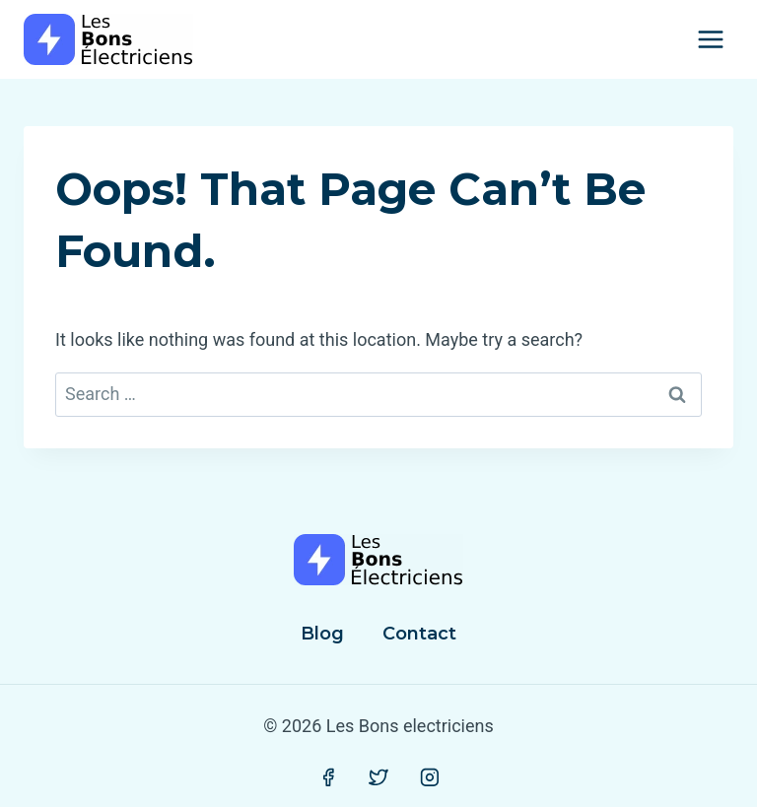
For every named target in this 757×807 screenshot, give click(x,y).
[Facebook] (328, 777)
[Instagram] (429, 777)
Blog (322, 633)
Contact (419, 633)
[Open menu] (710, 39)
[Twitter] (378, 777)
